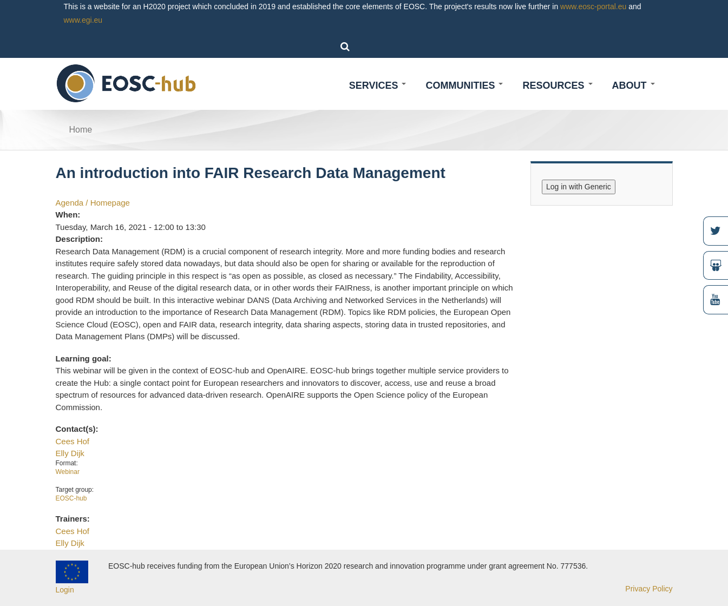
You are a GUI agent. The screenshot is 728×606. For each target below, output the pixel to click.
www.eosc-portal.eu (593, 6)
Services (377, 85)
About (633, 85)
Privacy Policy (648, 588)
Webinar (68, 472)
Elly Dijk (70, 453)
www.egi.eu (83, 20)
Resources (557, 85)
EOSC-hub (71, 498)
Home (81, 129)
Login (65, 589)
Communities (464, 85)
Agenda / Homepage (93, 202)
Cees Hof (72, 441)
